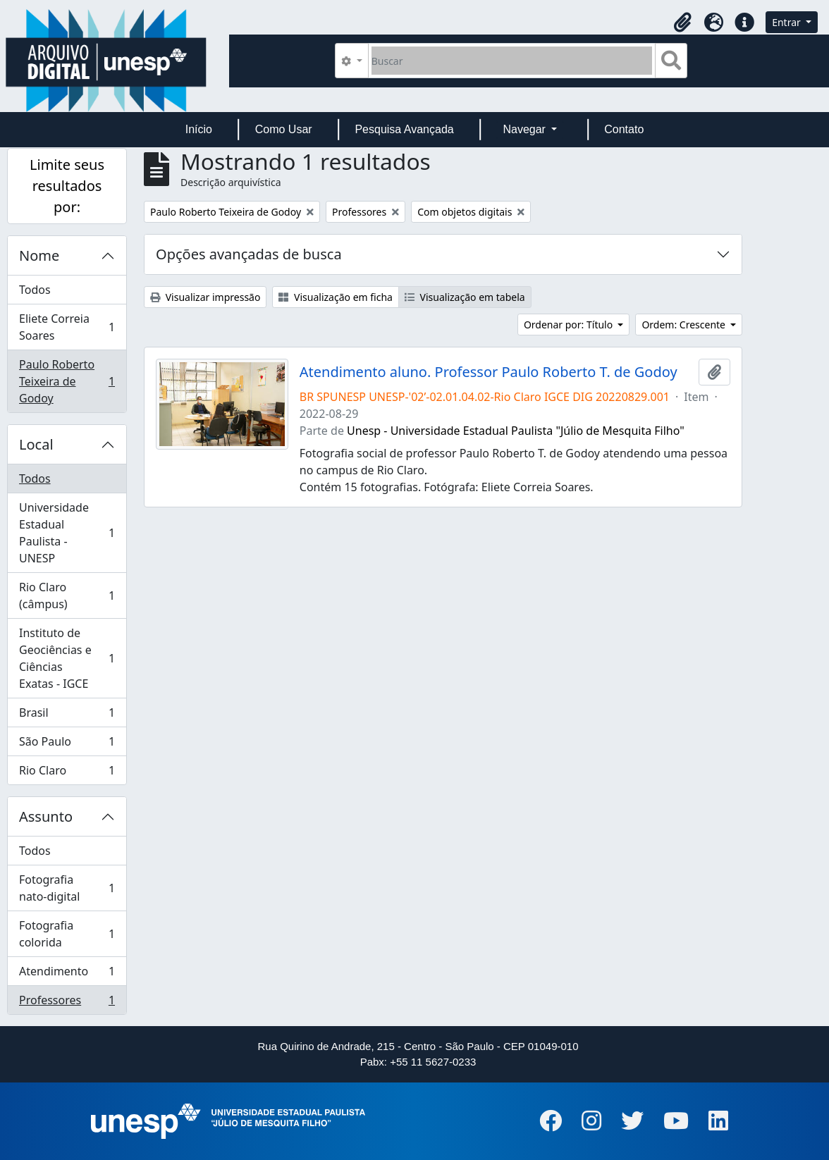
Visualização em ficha (335, 297)
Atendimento (66, 974)
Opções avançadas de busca (249, 254)
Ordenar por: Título (569, 324)
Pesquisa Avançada (404, 129)
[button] (682, 22)
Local (36, 444)
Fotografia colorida (66, 934)
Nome (39, 255)
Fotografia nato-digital (66, 888)
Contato (624, 129)
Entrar (787, 22)
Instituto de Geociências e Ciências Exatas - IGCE (66, 658)
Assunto (46, 816)
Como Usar (283, 129)
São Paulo (66, 744)
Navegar (525, 129)
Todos (35, 289)
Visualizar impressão (205, 297)
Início (198, 129)
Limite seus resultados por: (67, 185)
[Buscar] (512, 60)
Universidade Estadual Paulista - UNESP (66, 533)
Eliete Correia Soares (66, 327)
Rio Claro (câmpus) (66, 595)
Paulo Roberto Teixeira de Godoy (66, 381)
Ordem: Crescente (684, 324)
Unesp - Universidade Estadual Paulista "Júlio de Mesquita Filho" (515, 430)
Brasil (66, 715)
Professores (66, 1003)
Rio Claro (66, 773)
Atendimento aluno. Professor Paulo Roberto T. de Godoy (488, 372)
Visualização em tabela (465, 297)
